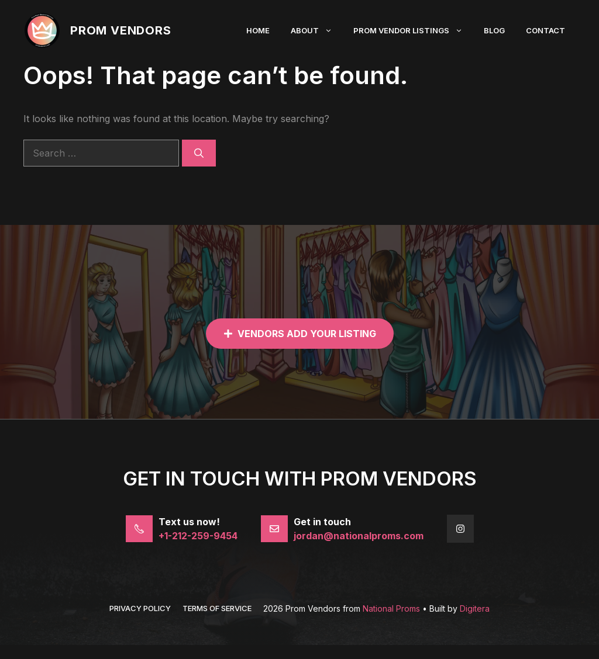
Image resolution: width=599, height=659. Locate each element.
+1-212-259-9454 (198, 536)
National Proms (391, 608)
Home (258, 30)
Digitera (475, 608)
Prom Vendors (120, 30)
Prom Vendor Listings (413, 30)
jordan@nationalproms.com (359, 536)
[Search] (199, 153)
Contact (545, 30)
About (317, 30)
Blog (494, 30)
